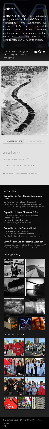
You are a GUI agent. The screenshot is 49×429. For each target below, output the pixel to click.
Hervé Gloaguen (10, 55)
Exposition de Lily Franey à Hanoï (20, 228)
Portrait (34, 174)
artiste (12, 174)
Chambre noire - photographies (17, 51)
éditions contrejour (28, 247)
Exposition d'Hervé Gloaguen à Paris (21, 212)
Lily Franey (21, 234)
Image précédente (13, 141)
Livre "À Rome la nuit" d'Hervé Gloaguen (23, 242)
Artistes (22, 55)
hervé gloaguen (23, 174)
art (7, 174)
